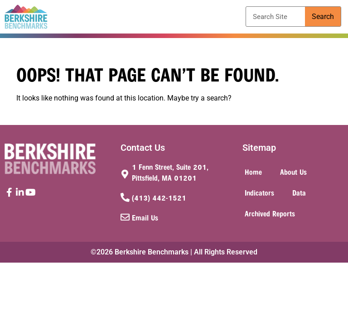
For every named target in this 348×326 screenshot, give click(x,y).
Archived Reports (270, 213)
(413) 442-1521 (159, 197)
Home (253, 171)
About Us (293, 171)
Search (323, 16)
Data (299, 192)
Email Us (145, 217)
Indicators (259, 192)
